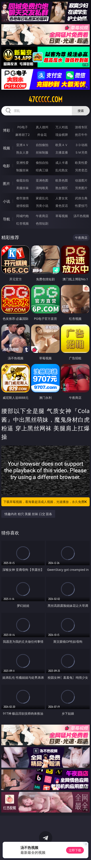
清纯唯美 (42, 188)
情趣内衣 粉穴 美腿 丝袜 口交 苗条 (28, 514)
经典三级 (42, 170)
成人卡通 (61, 162)
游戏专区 (81, 127)
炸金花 (42, 134)
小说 (6, 201)
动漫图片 (81, 180)
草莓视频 (61, 216)
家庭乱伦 (42, 198)
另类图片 (81, 188)
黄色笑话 (61, 206)
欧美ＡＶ (61, 145)
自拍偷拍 (42, 145)
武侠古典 (81, 198)
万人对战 (61, 127)
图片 (6, 183)
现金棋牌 (61, 134)
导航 (6, 219)
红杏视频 (22, 223)
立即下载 (75, 850)
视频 (6, 148)
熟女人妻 (22, 152)
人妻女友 (61, 198)
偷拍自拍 (42, 162)
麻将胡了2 (22, 134)
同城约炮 (22, 216)
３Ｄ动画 (81, 145)
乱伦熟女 (61, 170)
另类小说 (42, 206)
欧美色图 (61, 180)
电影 (6, 165)
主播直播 (61, 152)
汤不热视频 (81, 216)
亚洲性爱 (22, 162)
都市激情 (22, 198)
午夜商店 (42, 216)
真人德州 (42, 127)
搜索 (81, 111)
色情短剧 (42, 223)
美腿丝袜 (22, 188)
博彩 (6, 130)
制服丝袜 (22, 170)
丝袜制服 (42, 152)
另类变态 (81, 170)
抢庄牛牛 (81, 134)
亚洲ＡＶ (22, 145)
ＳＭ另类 (81, 152)
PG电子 (22, 127)
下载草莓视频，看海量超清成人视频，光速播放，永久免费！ (45, 501)
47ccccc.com (45, 99)
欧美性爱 (81, 162)
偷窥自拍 (22, 180)
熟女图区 (61, 188)
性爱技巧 (81, 206)
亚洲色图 (42, 180)
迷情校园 (22, 206)
